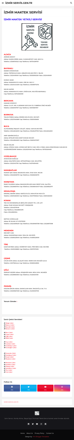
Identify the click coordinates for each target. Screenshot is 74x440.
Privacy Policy (39, 433)
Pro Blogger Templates (41, 437)
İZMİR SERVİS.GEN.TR (18, 3)
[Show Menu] (2, 3)
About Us (29, 433)
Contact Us (50, 433)
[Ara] (71, 3)
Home (22, 433)
